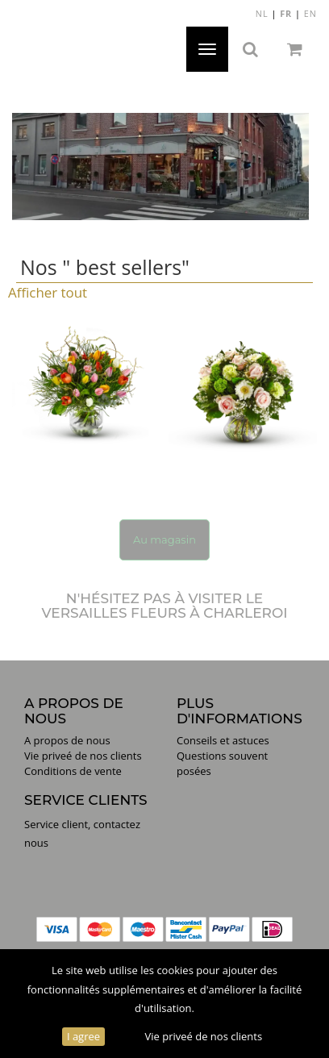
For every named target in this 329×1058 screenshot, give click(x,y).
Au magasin (164, 539)
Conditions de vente (73, 771)
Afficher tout (47, 292)
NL (262, 13)
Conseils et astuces (223, 740)
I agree (83, 1036)
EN (310, 13)
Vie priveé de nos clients (203, 1036)
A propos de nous (67, 740)
